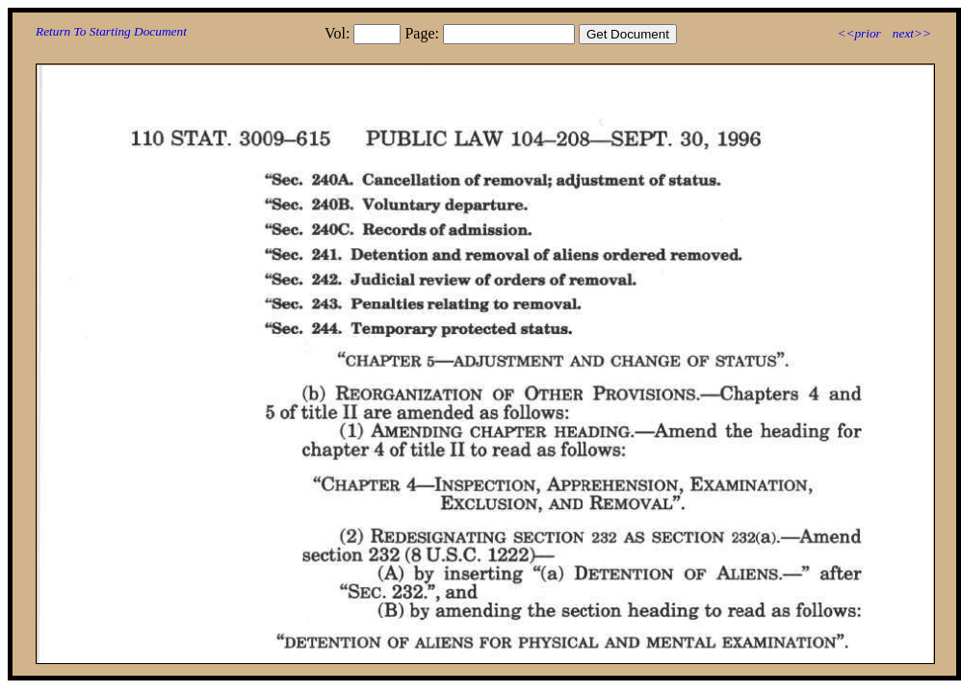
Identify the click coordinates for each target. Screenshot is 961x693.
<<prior (858, 33)
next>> (912, 33)
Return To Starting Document (111, 31)
